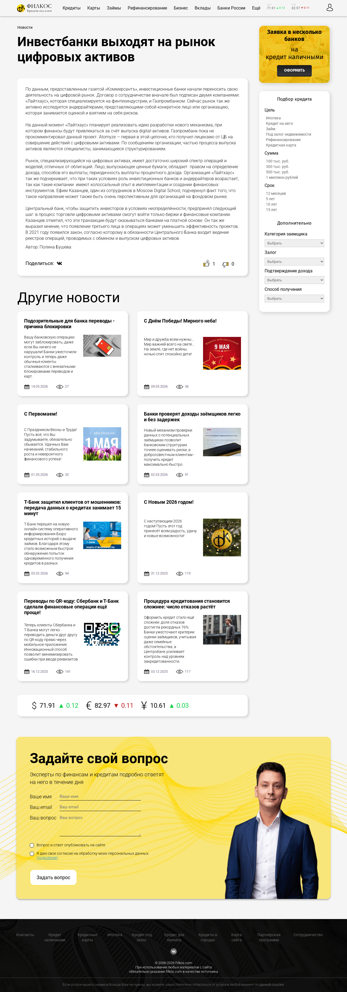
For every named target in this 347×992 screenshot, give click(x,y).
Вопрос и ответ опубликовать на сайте (67, 845)
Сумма (271, 153)
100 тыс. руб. (277, 161)
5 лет (270, 199)
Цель (270, 110)
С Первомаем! (40, 414)
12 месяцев (276, 193)
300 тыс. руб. (277, 166)
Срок (270, 185)
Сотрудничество (308, 935)
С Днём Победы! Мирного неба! (180, 321)
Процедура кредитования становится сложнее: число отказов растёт (187, 604)
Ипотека (273, 118)
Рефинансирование (283, 140)
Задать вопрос (53, 877)
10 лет (271, 204)
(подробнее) (47, 858)
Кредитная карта (281, 145)
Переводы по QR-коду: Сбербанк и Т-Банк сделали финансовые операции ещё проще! (71, 606)
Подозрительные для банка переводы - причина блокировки (69, 323)
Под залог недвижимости (288, 134)
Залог (271, 252)
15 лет (271, 210)
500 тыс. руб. (277, 172)
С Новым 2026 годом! (169, 502)
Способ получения (283, 289)
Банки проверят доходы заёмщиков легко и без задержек (192, 416)
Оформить (294, 70)
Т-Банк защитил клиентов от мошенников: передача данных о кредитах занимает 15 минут (72, 507)
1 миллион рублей (282, 177)
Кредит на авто (279, 123)
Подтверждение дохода (289, 270)
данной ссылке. (272, 985)
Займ (270, 129)
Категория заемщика (286, 234)
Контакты (25, 935)
